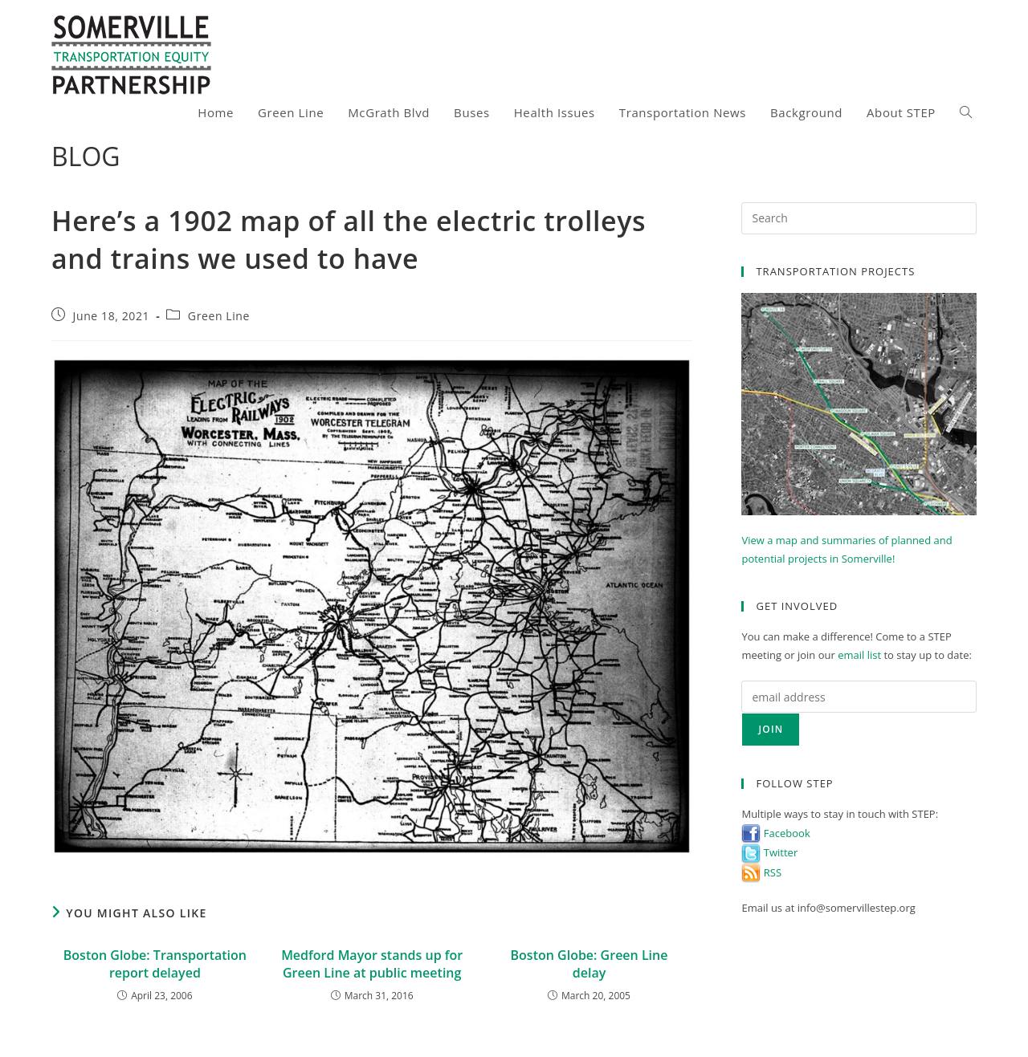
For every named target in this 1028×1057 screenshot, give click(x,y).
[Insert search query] (859, 218)
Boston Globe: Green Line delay (589, 964)
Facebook (775, 833)
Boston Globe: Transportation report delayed (155, 964)
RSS (761, 872)
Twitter (769, 852)
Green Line (219, 315)
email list (859, 655)
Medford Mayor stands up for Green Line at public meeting (372, 964)
